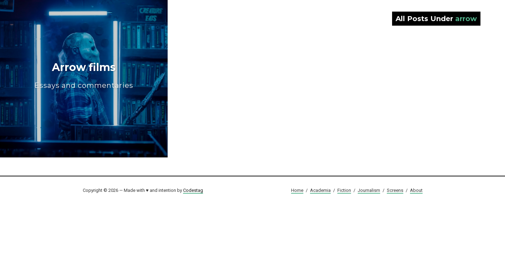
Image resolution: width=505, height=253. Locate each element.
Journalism (369, 190)
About (416, 190)
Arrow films (83, 75)
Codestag (193, 190)
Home (297, 190)
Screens (395, 190)
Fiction (344, 190)
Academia (320, 190)
